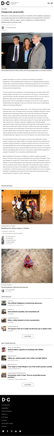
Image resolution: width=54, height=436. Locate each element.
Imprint (4, 426)
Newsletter (5, 408)
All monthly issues (7, 423)
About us (4, 414)
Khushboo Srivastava (13, 360)
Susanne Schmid (11, 240)
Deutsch (48, 3)
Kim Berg (11, 313)
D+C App (5, 417)
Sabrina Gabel (10, 242)
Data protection (7, 411)
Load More (27, 336)
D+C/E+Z (11, 330)
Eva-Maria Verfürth (19, 305)
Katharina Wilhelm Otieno (14, 368)
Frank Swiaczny (10, 236)
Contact (4, 420)
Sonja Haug (9, 238)
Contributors (6, 405)
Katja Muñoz (12, 305)
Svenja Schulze (10, 289)
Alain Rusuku (12, 379)
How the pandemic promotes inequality (12, 233)
